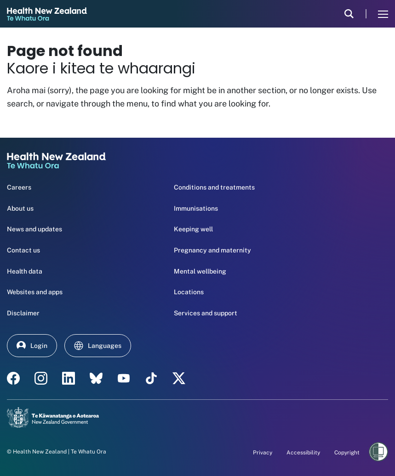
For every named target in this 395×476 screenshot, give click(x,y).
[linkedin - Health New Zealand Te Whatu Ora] (68, 378)
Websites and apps (35, 292)
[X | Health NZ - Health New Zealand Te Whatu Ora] (178, 378)
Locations (189, 292)
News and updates (34, 229)
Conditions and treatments (214, 187)
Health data (24, 271)
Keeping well (193, 229)
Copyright (347, 452)
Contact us (23, 250)
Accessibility (303, 452)
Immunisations (196, 208)
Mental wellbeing (200, 271)
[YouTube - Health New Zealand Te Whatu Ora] (123, 378)
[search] (349, 13)
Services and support (205, 313)
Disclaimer (23, 313)
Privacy (262, 452)
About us (20, 208)
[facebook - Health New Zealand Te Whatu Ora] (13, 378)
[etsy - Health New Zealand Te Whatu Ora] (96, 378)
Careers (19, 187)
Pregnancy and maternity (212, 250)
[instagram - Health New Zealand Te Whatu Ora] (40, 378)
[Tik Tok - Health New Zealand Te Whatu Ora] (151, 378)
